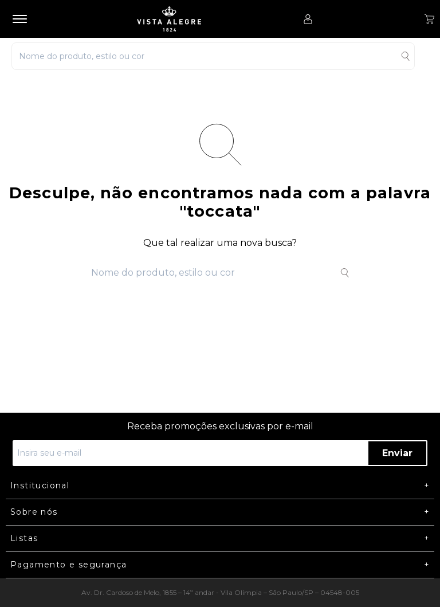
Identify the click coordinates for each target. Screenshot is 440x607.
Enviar (397, 453)
